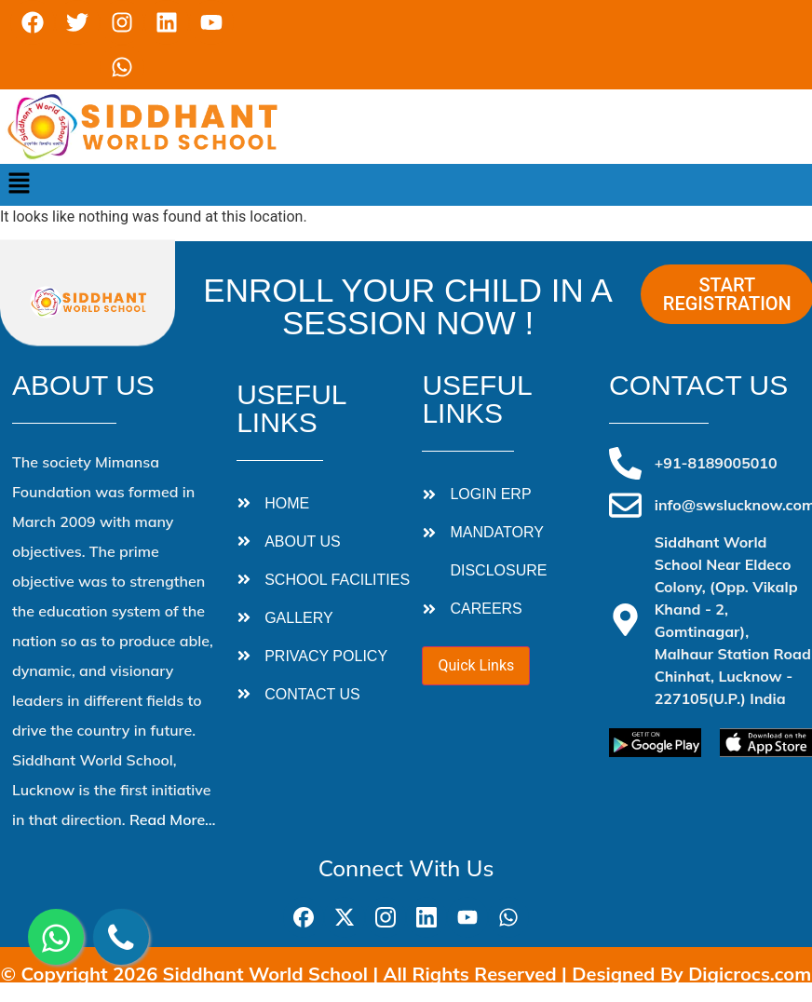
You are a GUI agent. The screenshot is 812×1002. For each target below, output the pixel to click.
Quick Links (476, 665)
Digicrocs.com (749, 973)
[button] (18, 184)
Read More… (172, 819)
